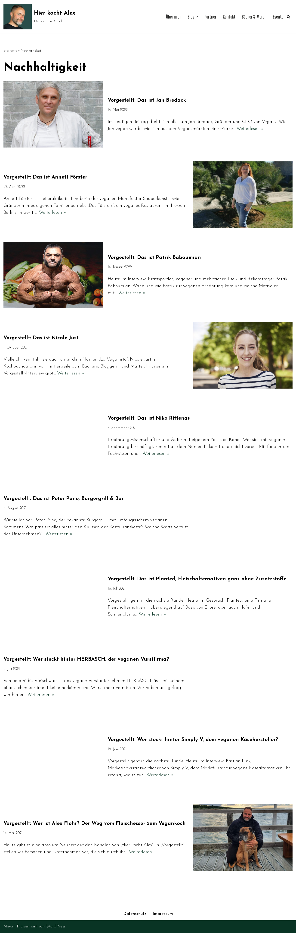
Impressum (163, 914)
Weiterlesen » (250, 128)
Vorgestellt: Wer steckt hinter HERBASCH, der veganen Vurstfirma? (86, 659)
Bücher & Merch (253, 16)
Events (278, 16)
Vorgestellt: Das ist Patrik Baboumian (154, 257)
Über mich (172, 16)
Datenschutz (134, 914)
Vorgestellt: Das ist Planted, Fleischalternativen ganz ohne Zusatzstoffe (197, 579)
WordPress (56, 926)
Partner (210, 16)
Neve (8, 926)
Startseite (10, 51)
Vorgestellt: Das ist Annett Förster (45, 177)
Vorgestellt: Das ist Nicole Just (41, 338)
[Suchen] (288, 17)
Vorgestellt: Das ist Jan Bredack (147, 100)
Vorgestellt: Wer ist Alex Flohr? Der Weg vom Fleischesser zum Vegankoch (94, 823)
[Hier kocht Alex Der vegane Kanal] (39, 16)
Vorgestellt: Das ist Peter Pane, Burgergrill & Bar (63, 498)
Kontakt (228, 16)
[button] (196, 17)
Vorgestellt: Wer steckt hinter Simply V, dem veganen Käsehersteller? (193, 739)
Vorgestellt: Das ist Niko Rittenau (149, 418)
